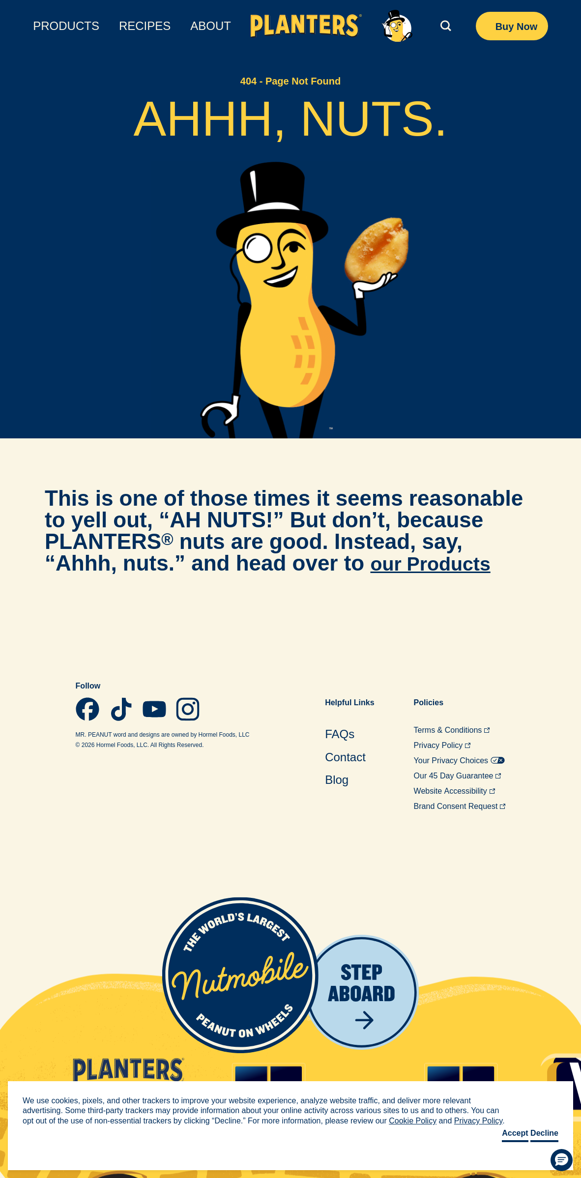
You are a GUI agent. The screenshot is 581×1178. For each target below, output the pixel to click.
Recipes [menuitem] (145, 26)
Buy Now (516, 26)
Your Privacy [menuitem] (459, 760)
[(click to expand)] (444, 25)
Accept (515, 1133)
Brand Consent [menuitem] (460, 806)
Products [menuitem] (66, 26)
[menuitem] (349, 734)
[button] (562, 1160)
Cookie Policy (412, 1121)
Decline (544, 1133)
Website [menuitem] (454, 791)
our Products (437, 563)
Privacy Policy (478, 1121)
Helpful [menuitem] (349, 702)
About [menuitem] (210, 26)
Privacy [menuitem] (442, 745)
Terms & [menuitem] (452, 730)
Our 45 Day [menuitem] (457, 776)
